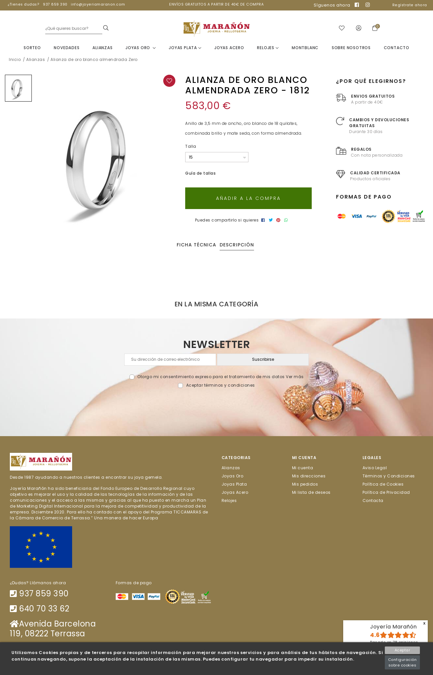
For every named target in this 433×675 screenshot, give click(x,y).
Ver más (295, 377)
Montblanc (305, 48)
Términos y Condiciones (389, 477)
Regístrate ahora (409, 5)
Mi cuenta (302, 469)
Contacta (373, 501)
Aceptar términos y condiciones (220, 386)
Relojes (268, 48)
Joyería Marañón (393, 626)
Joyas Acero (229, 48)
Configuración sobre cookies (402, 662)
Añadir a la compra (248, 199)
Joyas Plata (185, 48)
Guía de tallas (200, 174)
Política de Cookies (383, 485)
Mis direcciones (309, 477)
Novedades (66, 48)
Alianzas (102, 48)
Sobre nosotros (351, 48)
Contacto (396, 48)
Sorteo (32, 48)
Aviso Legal (375, 469)
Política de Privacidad (386, 493)
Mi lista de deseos (311, 493)
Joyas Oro (141, 48)
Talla (190, 147)
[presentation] (216, 405)
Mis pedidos (305, 485)
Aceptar (402, 650)
